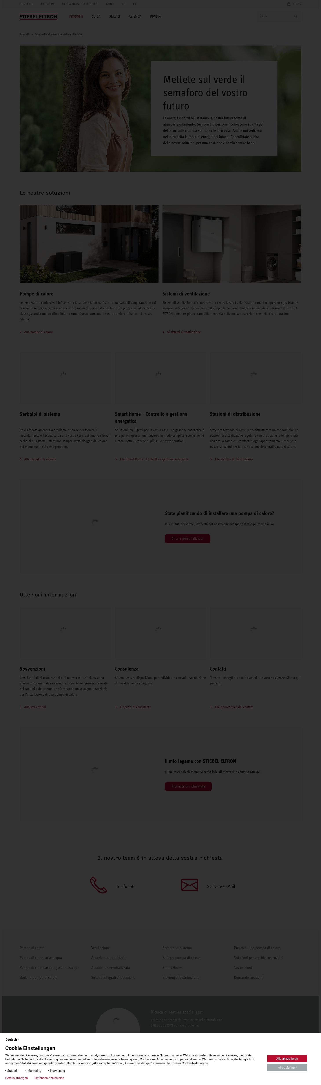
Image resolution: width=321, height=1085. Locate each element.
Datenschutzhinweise (49, 1078)
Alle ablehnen (287, 1067)
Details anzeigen (16, 1078)
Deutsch (12, 1039)
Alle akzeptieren (287, 1058)
